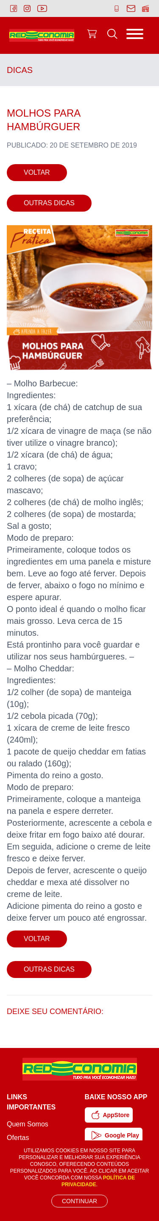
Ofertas (18, 1137)
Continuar (79, 1201)
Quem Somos (27, 1124)
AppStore (111, 1115)
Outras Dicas (49, 203)
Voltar (37, 172)
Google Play (115, 1135)
